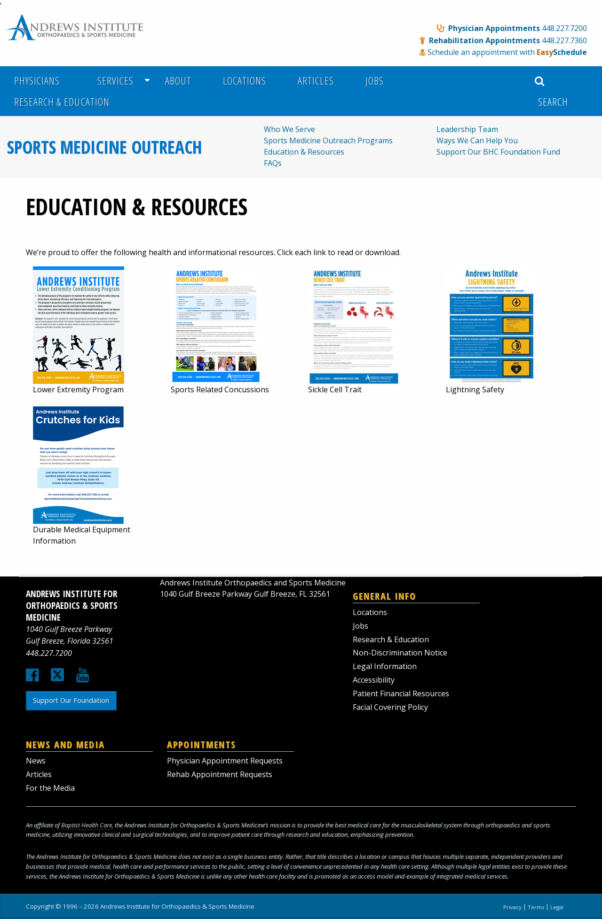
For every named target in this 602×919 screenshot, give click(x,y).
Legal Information (385, 666)
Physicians (37, 80)
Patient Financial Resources (401, 693)
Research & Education (61, 101)
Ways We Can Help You (477, 140)
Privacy (512, 906)
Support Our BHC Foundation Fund (498, 152)
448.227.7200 (564, 28)
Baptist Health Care (86, 825)
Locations (244, 80)
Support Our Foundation (71, 700)
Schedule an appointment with (507, 52)
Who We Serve (289, 129)
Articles (315, 80)
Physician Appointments (494, 28)
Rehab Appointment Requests (219, 774)
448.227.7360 (564, 40)
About (178, 80)
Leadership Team (467, 129)
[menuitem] (42, 80)
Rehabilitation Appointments (484, 40)
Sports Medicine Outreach (104, 147)
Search (551, 92)
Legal (556, 906)
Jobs (374, 80)
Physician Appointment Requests (225, 760)
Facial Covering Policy (390, 707)
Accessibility (374, 680)
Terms (536, 906)
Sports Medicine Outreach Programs (328, 140)
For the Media (50, 788)
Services (113, 80)
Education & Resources (304, 152)
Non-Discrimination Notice (400, 652)
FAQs (273, 163)
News (36, 760)
